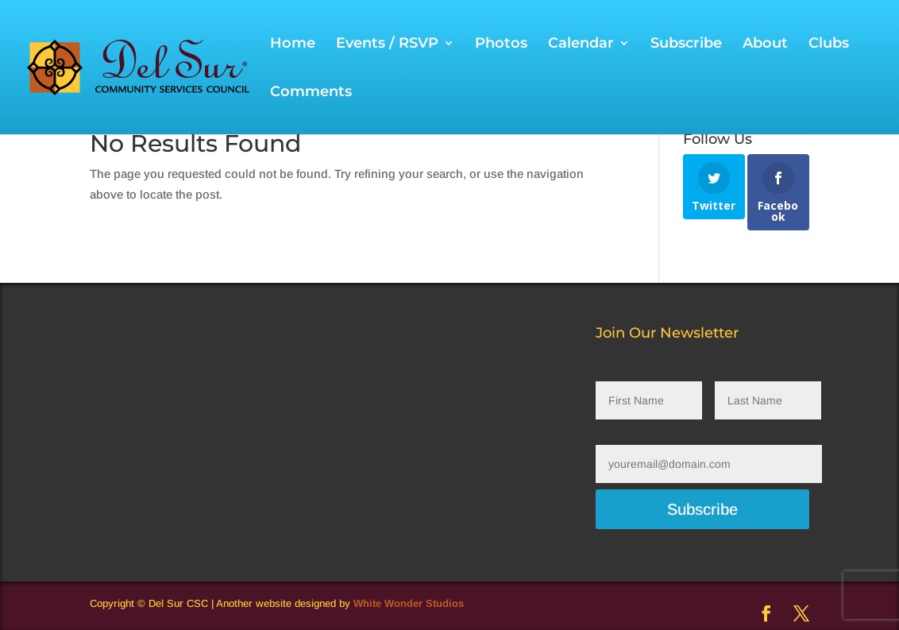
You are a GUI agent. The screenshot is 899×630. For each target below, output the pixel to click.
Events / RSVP (387, 44)
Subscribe (686, 44)
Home (292, 44)
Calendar (581, 44)
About (765, 44)
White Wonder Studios (408, 603)
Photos (501, 44)
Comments (311, 93)
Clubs (828, 44)
